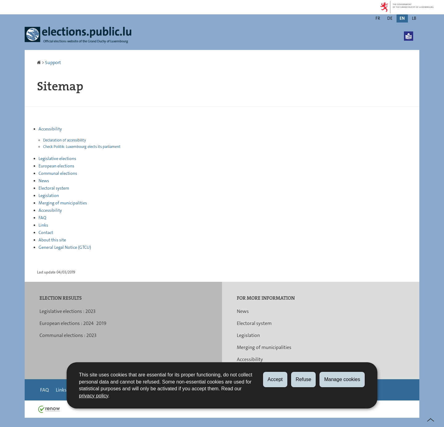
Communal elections (58, 173)
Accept (275, 379)
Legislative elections (57, 158)
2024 (88, 323)
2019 (101, 323)
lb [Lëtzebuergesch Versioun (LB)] (414, 18)
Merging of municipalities (63, 203)
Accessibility (50, 129)
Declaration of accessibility (64, 140)
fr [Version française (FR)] (378, 18)
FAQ (42, 217)
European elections (56, 166)
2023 (90, 311)
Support (53, 63)
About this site (52, 240)
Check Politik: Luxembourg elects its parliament (82, 146)
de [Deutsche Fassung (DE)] (390, 18)
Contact (46, 232)
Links (43, 225)
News (44, 180)
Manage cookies (342, 379)
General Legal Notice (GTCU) (65, 247)
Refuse (303, 379)
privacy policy (93, 395)
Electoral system (54, 188)
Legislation (49, 195)
